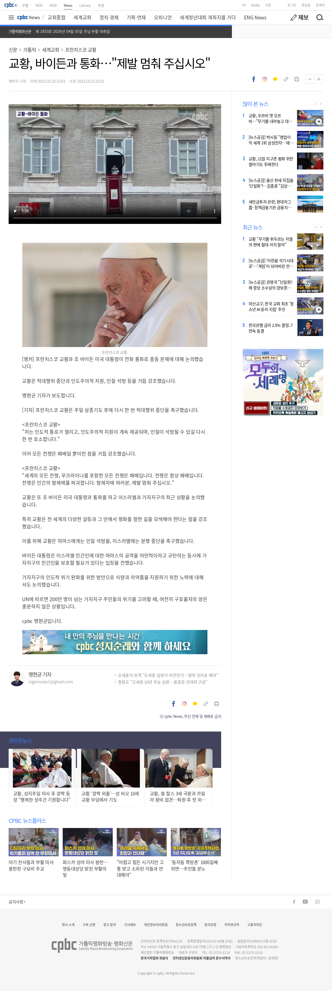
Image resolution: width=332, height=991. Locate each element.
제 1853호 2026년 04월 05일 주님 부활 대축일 (73, 31)
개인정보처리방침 (156, 924)
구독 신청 (89, 924)
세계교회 (82, 17)
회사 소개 (68, 924)
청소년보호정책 (186, 924)
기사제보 (130, 924)
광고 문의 (109, 924)
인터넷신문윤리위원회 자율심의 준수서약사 (202, 958)
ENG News (255, 17)
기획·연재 (136, 17)
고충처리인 (254, 924)
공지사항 (17, 902)
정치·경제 (109, 17)
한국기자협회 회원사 (154, 958)
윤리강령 (210, 924)
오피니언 (163, 17)
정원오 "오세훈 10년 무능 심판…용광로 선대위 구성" (162, 682)
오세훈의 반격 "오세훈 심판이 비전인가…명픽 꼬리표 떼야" (168, 675)
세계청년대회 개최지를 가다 (208, 17)
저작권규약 (231, 924)
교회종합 (56, 17)
